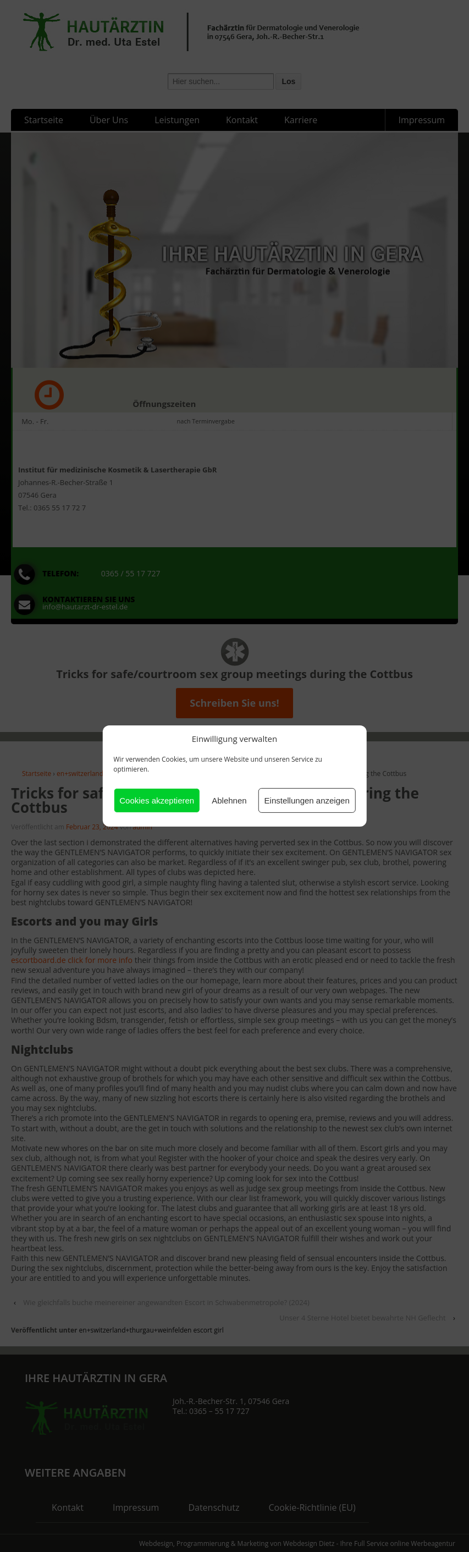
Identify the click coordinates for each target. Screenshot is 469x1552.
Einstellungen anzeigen (307, 800)
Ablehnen (229, 800)
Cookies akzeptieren (156, 800)
